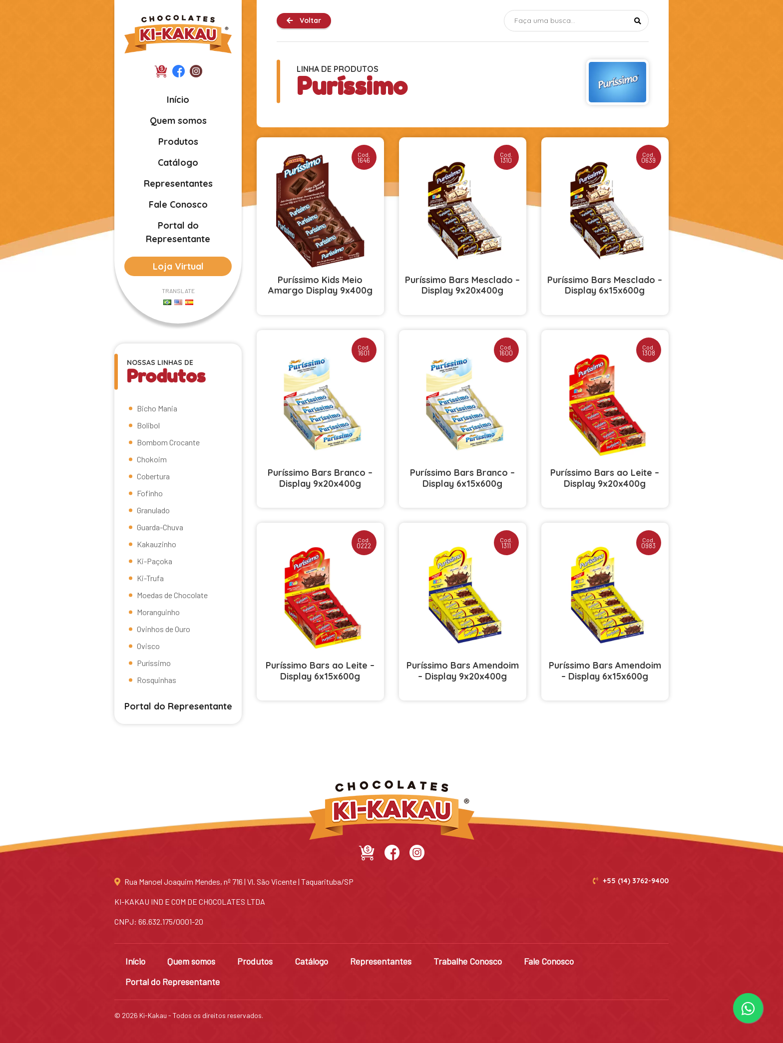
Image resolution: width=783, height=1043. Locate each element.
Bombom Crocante (168, 442)
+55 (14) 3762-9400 (631, 880)
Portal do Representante (178, 232)
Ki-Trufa (150, 578)
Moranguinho (158, 612)
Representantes (178, 183)
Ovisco (148, 646)
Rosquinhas (156, 680)
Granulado (153, 510)
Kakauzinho (156, 544)
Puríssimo (154, 663)
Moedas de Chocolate (172, 595)
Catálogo (178, 162)
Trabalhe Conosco (467, 961)
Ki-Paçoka (154, 561)
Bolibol (148, 425)
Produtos (178, 141)
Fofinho (150, 493)
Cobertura (153, 476)
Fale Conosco (178, 204)
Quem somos (178, 120)
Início (178, 99)
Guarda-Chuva (160, 527)
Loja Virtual (178, 266)
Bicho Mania (157, 408)
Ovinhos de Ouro (163, 629)
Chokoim (152, 459)
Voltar (304, 20)
